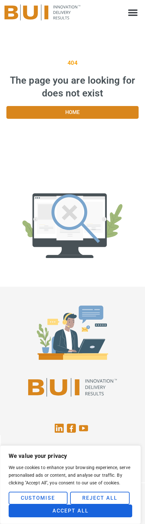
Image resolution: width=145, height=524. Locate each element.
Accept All (70, 511)
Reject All (99, 498)
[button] (133, 12)
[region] (70, 484)
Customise (38, 498)
